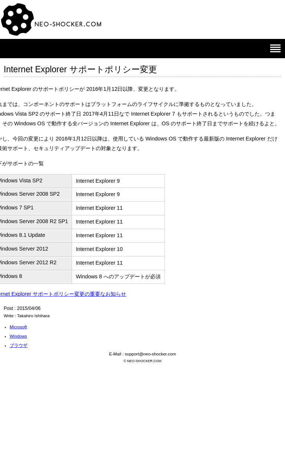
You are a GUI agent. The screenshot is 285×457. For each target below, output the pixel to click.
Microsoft (18, 327)
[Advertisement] (142, 403)
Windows (18, 336)
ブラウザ (18, 345)
